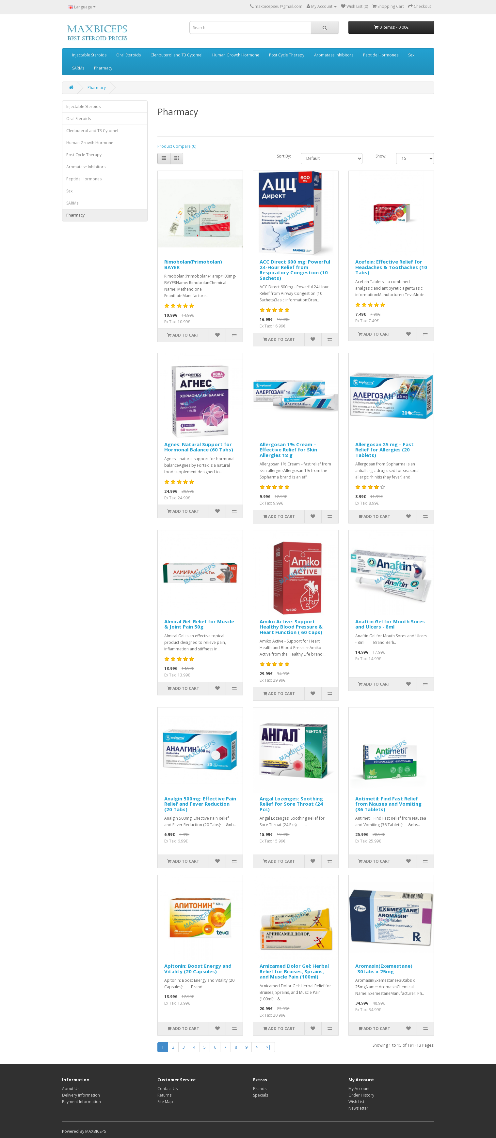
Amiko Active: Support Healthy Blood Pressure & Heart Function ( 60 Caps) (291, 626)
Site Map (165, 1101)
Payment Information (81, 1101)
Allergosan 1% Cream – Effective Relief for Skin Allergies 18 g (288, 449)
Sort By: (284, 156)
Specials (260, 1095)
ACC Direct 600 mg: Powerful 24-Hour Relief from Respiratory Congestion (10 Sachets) (295, 269)
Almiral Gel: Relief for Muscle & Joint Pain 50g (199, 624)
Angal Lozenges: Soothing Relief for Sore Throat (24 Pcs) (291, 803)
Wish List (356, 1101)
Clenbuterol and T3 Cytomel (176, 55)
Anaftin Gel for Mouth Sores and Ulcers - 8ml (390, 624)
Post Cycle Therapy (286, 55)
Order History (361, 1095)
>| (268, 1047)
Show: (381, 156)
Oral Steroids (128, 55)
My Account (359, 1088)
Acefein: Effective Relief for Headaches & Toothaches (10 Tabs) (391, 267)
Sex (411, 55)
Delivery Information (81, 1095)
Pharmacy (103, 68)
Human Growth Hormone (235, 55)
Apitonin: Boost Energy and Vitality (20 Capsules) (198, 969)
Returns (164, 1095)
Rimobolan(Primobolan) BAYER (193, 264)
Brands (259, 1088)
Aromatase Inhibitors (333, 55)
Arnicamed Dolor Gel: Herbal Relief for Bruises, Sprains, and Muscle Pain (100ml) (294, 971)
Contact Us (167, 1088)
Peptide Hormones (380, 55)
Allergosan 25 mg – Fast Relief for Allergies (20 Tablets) (384, 449)
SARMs (78, 68)
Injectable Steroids (89, 55)
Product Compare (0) (176, 146)
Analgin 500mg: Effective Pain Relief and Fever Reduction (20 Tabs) (200, 803)
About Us (70, 1088)
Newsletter (358, 1108)
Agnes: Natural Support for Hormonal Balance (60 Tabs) (198, 447)
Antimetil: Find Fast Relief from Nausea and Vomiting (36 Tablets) (388, 803)
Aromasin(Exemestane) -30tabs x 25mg (383, 969)
